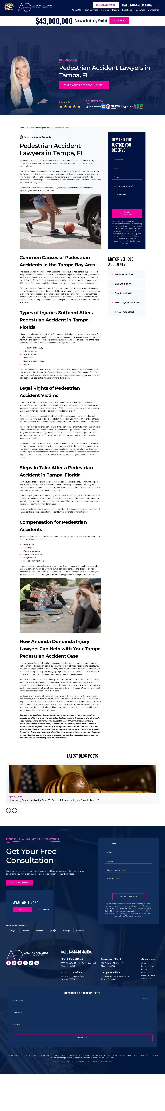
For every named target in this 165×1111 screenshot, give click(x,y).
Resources (140, 10)
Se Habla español (105, 5)
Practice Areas (91, 10)
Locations (127, 10)
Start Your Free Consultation (84, 85)
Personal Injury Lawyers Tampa (39, 128)
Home (22, 128)
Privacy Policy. (107, 1098)
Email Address (19, 1037)
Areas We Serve (148, 1012)
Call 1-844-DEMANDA (76, 988)
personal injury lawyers (68, 177)
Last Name (17, 1061)
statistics (93, 282)
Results (115, 10)
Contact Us (153, 10)
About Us (76, 10)
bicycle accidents (67, 180)
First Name (17, 1049)
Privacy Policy (134, 231)
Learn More (119, 20)
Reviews (105, 10)
